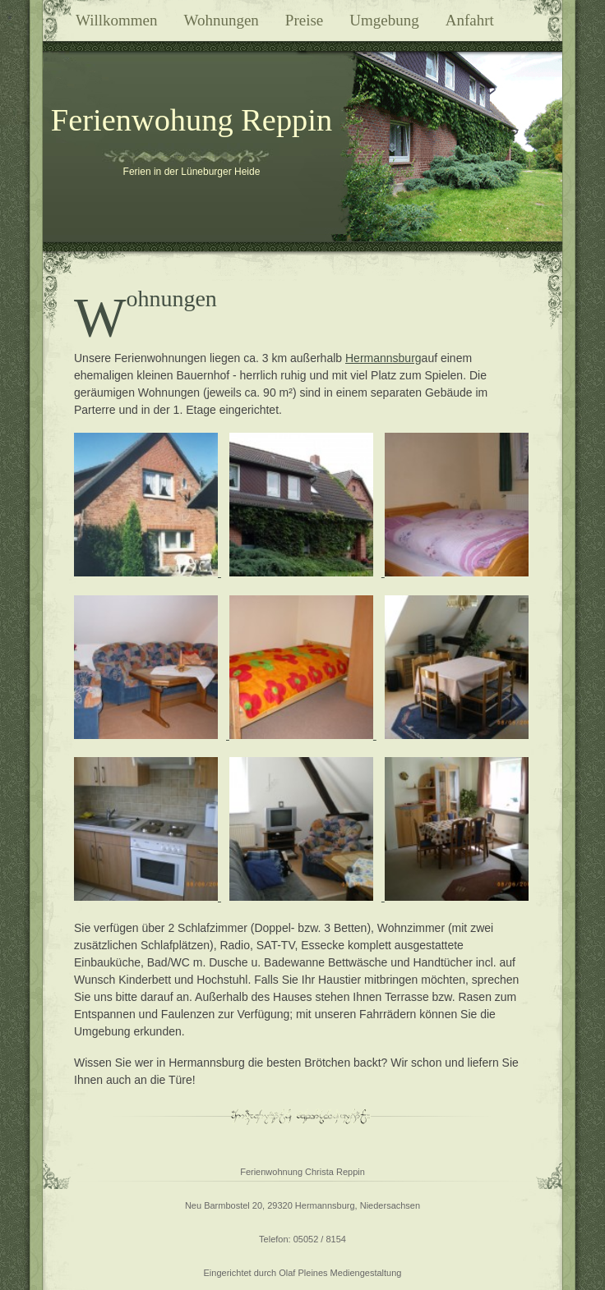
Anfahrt (470, 20)
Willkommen (117, 20)
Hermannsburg (383, 358)
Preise (304, 20)
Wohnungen (221, 20)
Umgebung (383, 20)
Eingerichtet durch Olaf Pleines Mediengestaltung (303, 1273)
